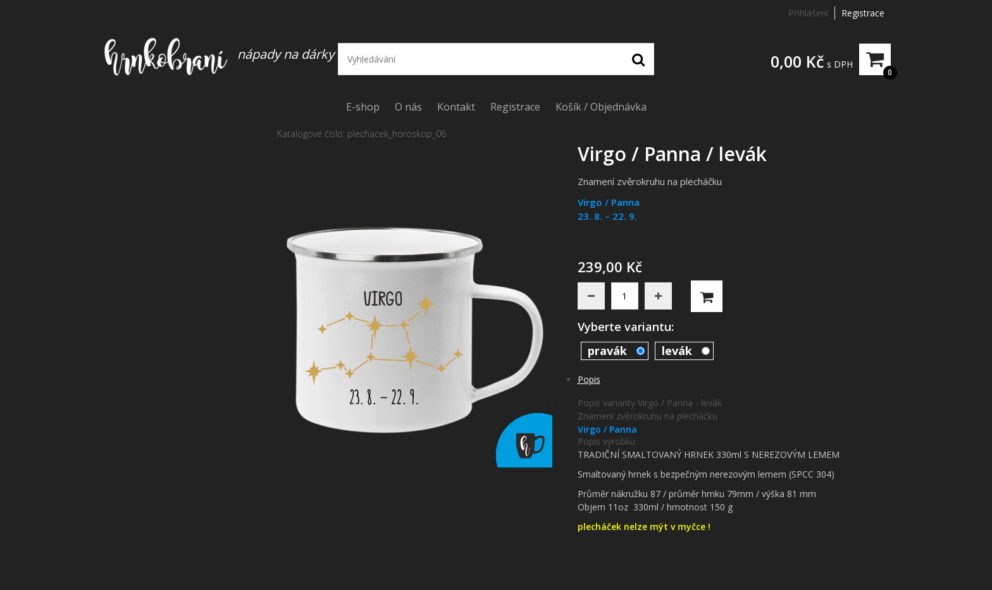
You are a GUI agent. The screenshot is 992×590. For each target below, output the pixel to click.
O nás (408, 107)
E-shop (363, 107)
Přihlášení (808, 13)
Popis (589, 379)
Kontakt (456, 107)
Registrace (862, 13)
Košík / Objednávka (601, 107)
